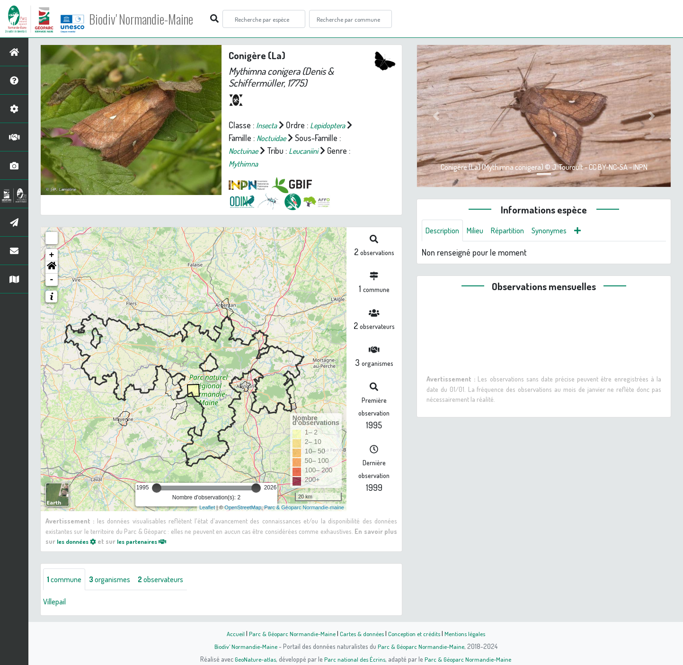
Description (444, 231)
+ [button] (51, 255)
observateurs (172, 580)
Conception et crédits (416, 633)
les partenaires (150, 541)
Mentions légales (470, 633)
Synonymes (561, 231)
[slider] (156, 488)
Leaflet (207, 507)
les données (79, 541)
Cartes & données (360, 633)
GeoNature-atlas (252, 659)
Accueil (228, 633)
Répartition (515, 231)
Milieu (480, 231)
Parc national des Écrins (354, 659)
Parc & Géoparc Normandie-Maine (287, 633)
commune (66, 580)
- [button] (51, 279)
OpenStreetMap (242, 507)
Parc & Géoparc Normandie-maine (304, 507)
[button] (51, 267)
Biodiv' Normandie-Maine (155, 18)
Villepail (56, 602)
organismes (116, 580)
